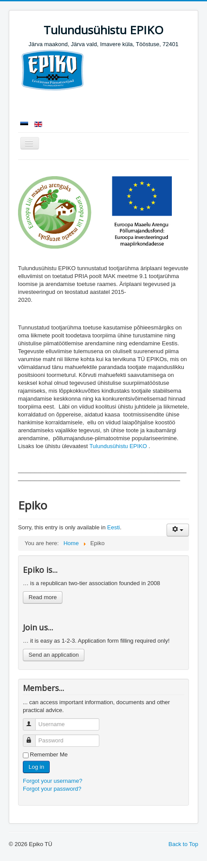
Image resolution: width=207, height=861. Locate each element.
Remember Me (49, 754)
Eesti (113, 527)
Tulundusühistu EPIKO (118, 446)
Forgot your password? (52, 788)
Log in (36, 766)
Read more (43, 597)
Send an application (54, 654)
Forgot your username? (52, 781)
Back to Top (183, 844)
